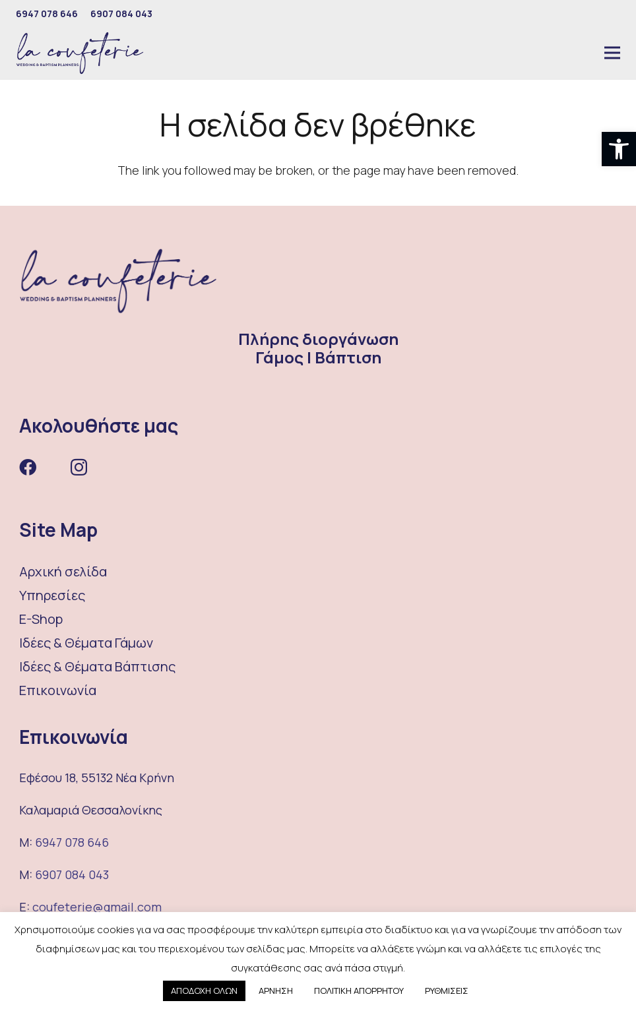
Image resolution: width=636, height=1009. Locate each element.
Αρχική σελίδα (63, 571)
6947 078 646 (72, 842)
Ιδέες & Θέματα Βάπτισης (97, 666)
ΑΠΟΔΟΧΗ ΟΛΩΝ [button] (204, 990)
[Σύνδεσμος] (80, 53)
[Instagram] (79, 467)
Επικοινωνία (57, 690)
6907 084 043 (72, 874)
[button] (619, 149)
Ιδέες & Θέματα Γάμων (86, 643)
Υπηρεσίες (52, 595)
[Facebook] (27, 466)
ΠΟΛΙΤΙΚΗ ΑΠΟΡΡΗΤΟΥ (359, 990)
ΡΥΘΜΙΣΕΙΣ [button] (446, 990)
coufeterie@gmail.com (97, 907)
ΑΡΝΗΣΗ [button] (276, 990)
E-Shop (41, 619)
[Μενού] (612, 52)
